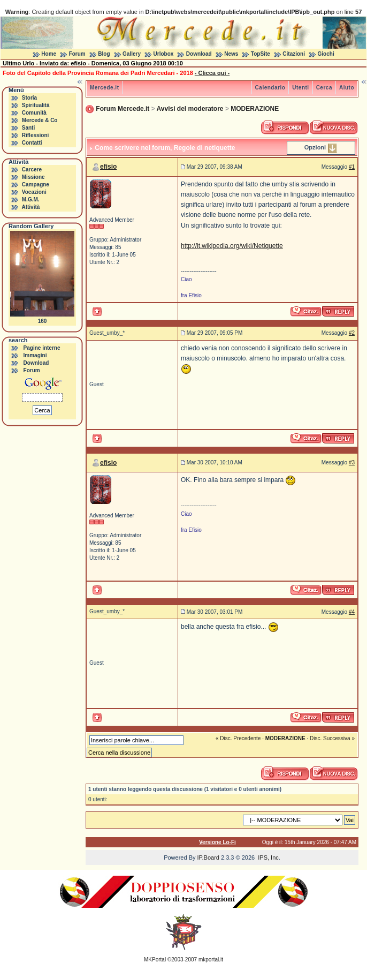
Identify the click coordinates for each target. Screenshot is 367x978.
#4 (352, 612)
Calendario (270, 88)
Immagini (35, 355)
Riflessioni (35, 135)
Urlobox (164, 54)
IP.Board (208, 857)
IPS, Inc (268, 857)
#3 (352, 462)
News (231, 54)
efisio (108, 166)
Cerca (324, 88)
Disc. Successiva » (332, 738)
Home (48, 54)
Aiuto (346, 88)
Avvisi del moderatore (190, 108)
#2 (352, 333)
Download (199, 54)
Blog (104, 54)
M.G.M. (31, 199)
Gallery (132, 54)
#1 (352, 167)
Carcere (32, 169)
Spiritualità (36, 105)
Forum (77, 54)
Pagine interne (42, 348)
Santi (28, 128)
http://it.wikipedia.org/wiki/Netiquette (232, 246)
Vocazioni (34, 192)
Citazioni (293, 54)
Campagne (35, 184)
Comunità (34, 113)
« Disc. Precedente (238, 738)
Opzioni (315, 147)
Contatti (32, 143)
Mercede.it (104, 88)
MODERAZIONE (255, 108)
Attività (30, 207)
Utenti (300, 88)
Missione (33, 177)
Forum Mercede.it (122, 108)
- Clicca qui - (212, 73)
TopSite (260, 54)
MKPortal (155, 959)
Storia (29, 98)
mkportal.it (210, 959)
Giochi (326, 54)
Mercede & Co (40, 120)
